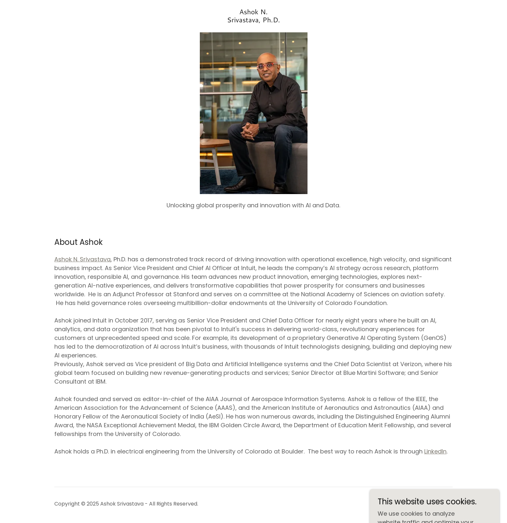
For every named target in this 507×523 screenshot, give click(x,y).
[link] (253, 20)
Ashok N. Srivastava (82, 259)
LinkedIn (435, 451)
